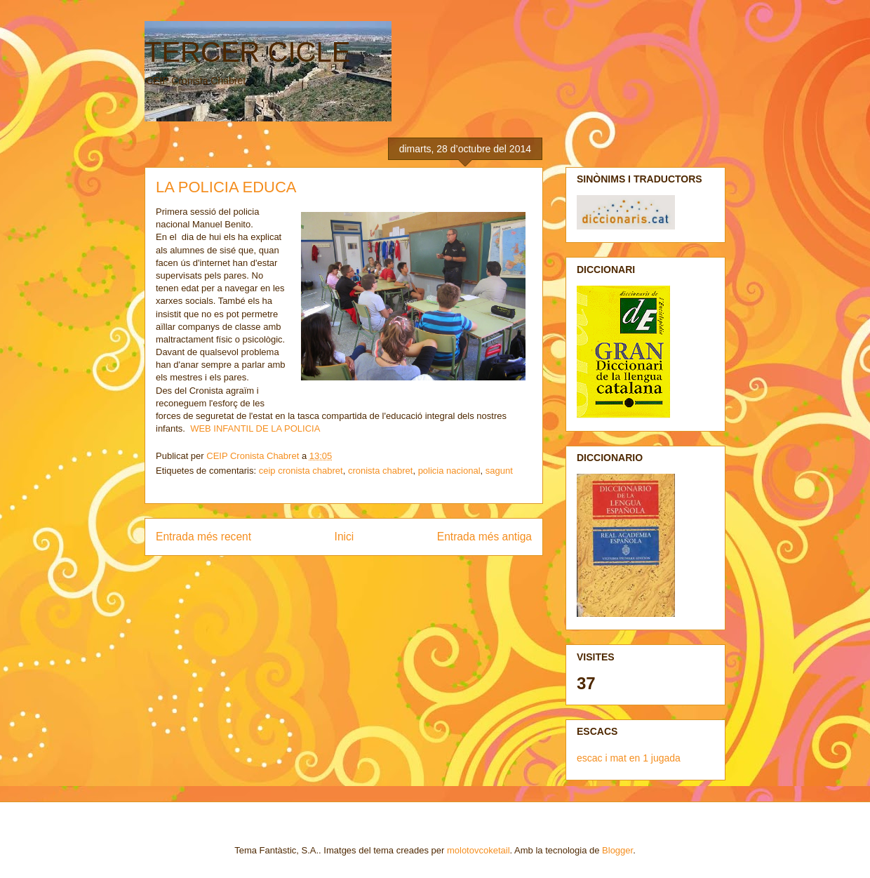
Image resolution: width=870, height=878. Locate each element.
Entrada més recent (203, 537)
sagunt (499, 470)
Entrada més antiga (484, 537)
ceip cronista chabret (301, 470)
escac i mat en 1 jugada (629, 758)
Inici (344, 537)
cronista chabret (380, 470)
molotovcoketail (478, 850)
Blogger (617, 850)
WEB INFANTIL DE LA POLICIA (255, 428)
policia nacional (449, 470)
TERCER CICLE (247, 51)
